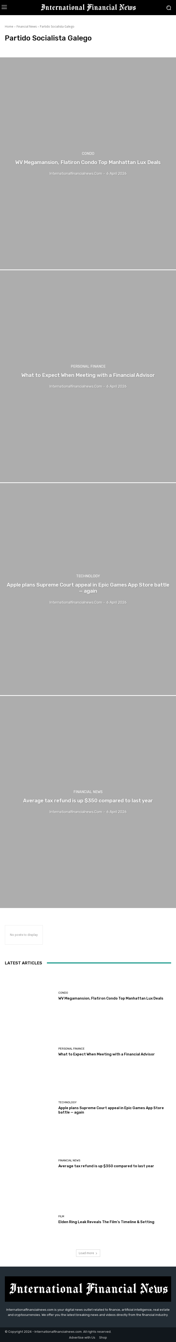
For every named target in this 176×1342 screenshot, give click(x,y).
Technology (88, 576)
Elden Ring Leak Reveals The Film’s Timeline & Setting (106, 1222)
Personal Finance (88, 366)
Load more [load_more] (88, 1253)
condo (88, 153)
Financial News (27, 26)
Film (61, 1216)
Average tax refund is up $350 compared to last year (106, 1166)
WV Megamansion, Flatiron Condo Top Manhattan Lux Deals (110, 998)
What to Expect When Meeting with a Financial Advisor (106, 1054)
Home (9, 26)
